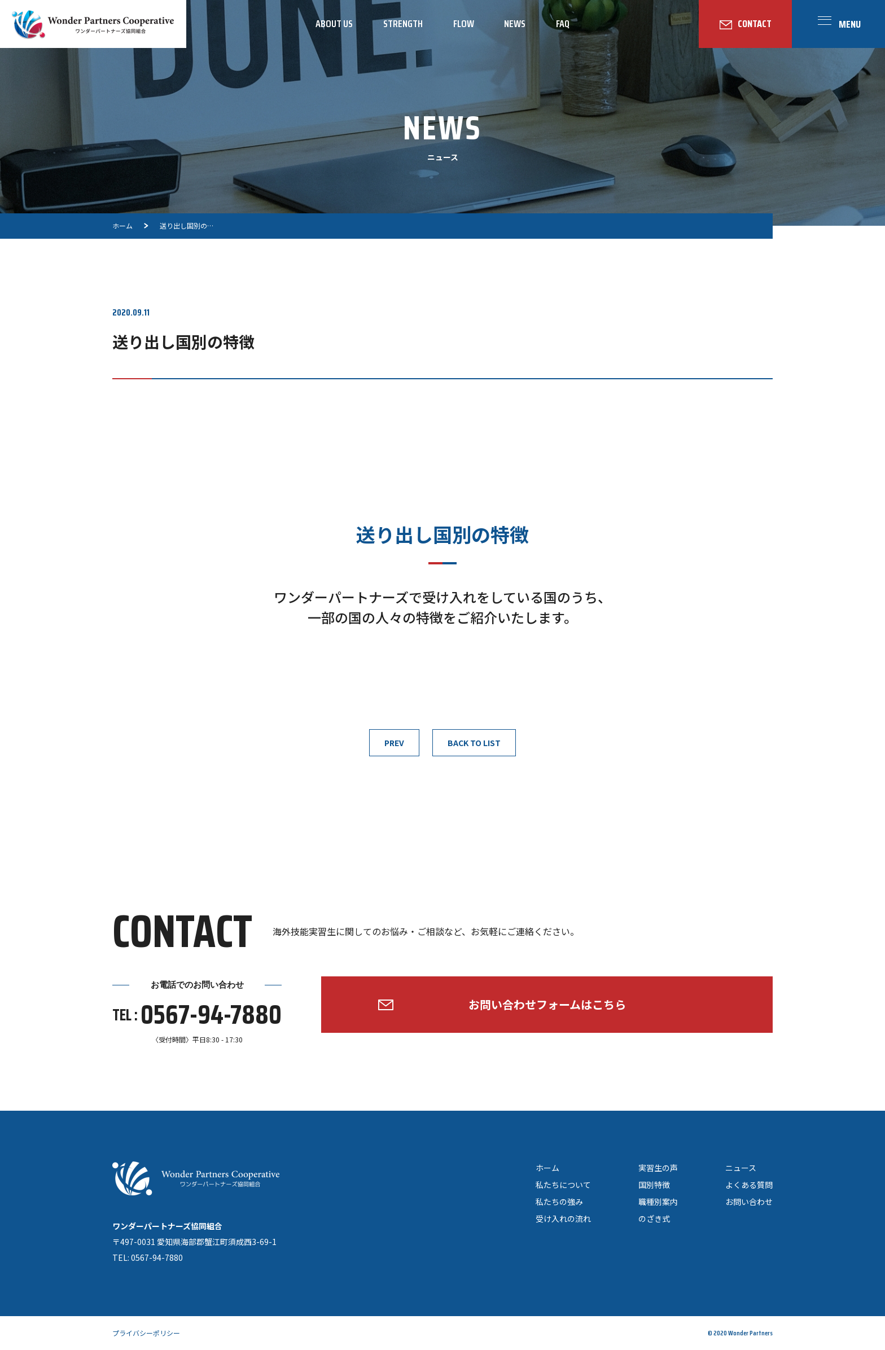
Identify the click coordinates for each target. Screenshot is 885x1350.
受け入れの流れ (563, 1218)
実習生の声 (658, 1167)
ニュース (740, 1167)
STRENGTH (403, 24)
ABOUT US (334, 24)
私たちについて (563, 1184)
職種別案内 (658, 1201)
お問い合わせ (749, 1201)
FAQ (562, 24)
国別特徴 (654, 1184)
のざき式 (654, 1218)
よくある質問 (749, 1184)
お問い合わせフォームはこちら (547, 1004)
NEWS (514, 24)
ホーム (547, 1167)
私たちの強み (559, 1201)
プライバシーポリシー (146, 1333)
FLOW (463, 24)
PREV (394, 742)
